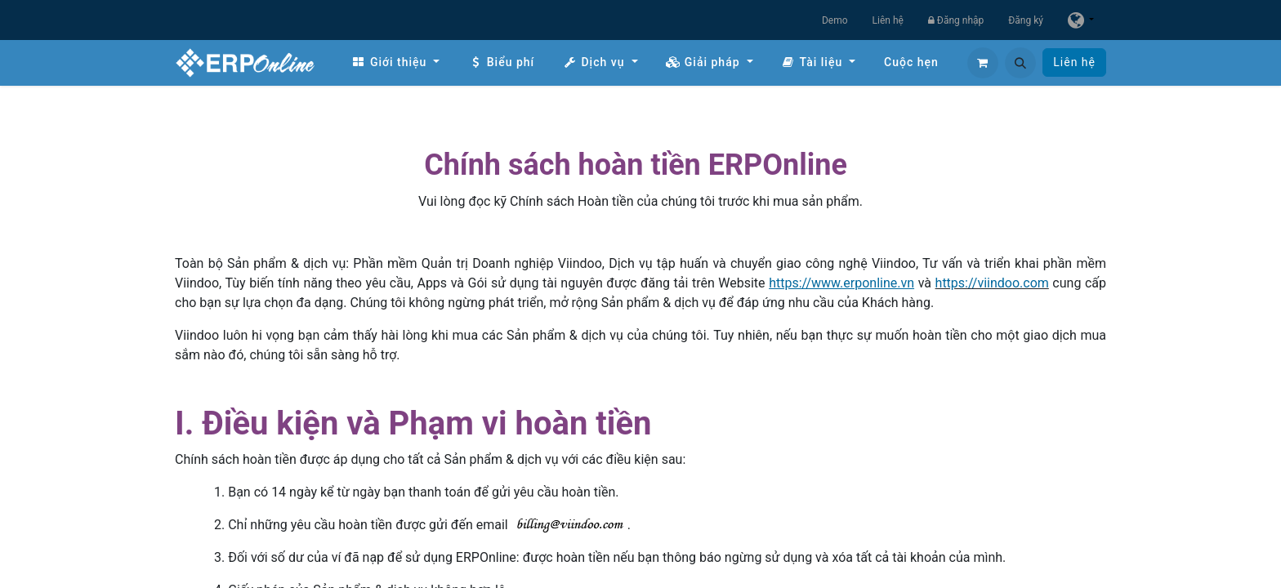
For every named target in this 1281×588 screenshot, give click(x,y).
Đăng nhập (956, 20)
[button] (1020, 62)
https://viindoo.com (992, 283)
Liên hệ (888, 20)
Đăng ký (1025, 20)
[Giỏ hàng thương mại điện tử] (982, 62)
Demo (835, 20)
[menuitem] (395, 62)
